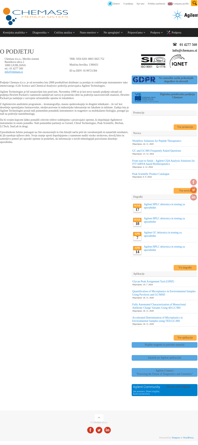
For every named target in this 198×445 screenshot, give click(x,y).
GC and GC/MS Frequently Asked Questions (156, 150)
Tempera (176, 437)
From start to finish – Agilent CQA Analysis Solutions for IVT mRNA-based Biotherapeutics (163, 162)
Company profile (181, 3)
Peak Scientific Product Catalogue (150, 174)
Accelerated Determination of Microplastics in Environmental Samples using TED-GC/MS (157, 319)
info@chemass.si (14, 71)
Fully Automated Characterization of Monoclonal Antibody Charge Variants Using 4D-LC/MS (159, 306)
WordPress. (188, 437)
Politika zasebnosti (156, 3)
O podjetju (128, 3)
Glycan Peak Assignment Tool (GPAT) (153, 281)
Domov (116, 3)
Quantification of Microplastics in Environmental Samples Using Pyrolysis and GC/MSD (164, 293)
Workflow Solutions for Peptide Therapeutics (156, 140)
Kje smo (140, 3)
